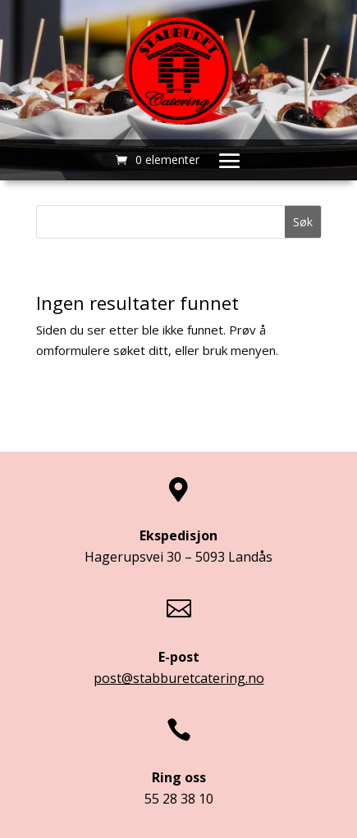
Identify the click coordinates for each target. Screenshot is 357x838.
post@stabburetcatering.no (179, 678)
